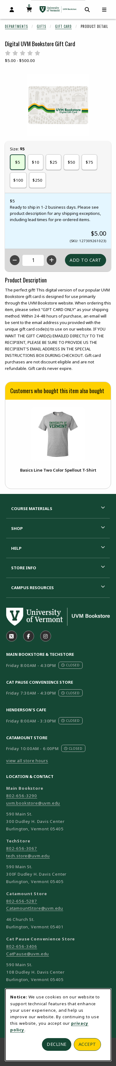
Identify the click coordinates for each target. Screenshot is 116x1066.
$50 (71, 162)
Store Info (23, 568)
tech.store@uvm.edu (28, 856)
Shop (17, 528)
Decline (57, 1044)
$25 (53, 162)
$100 (18, 180)
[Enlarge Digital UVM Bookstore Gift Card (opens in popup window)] (58, 105)
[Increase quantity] (51, 260)
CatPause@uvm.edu (27, 954)
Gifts (41, 26)
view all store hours (27, 760)
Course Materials (31, 508)
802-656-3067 (21, 848)
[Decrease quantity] (14, 260)
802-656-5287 (21, 901)
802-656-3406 (21, 946)
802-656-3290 (21, 795)
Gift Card (63, 26)
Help (16, 548)
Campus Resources (32, 587)
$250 (37, 180)
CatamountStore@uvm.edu (34, 908)
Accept (87, 1044)
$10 (35, 162)
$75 (89, 162)
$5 (17, 162)
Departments (16, 26)
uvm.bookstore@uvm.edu (33, 803)
